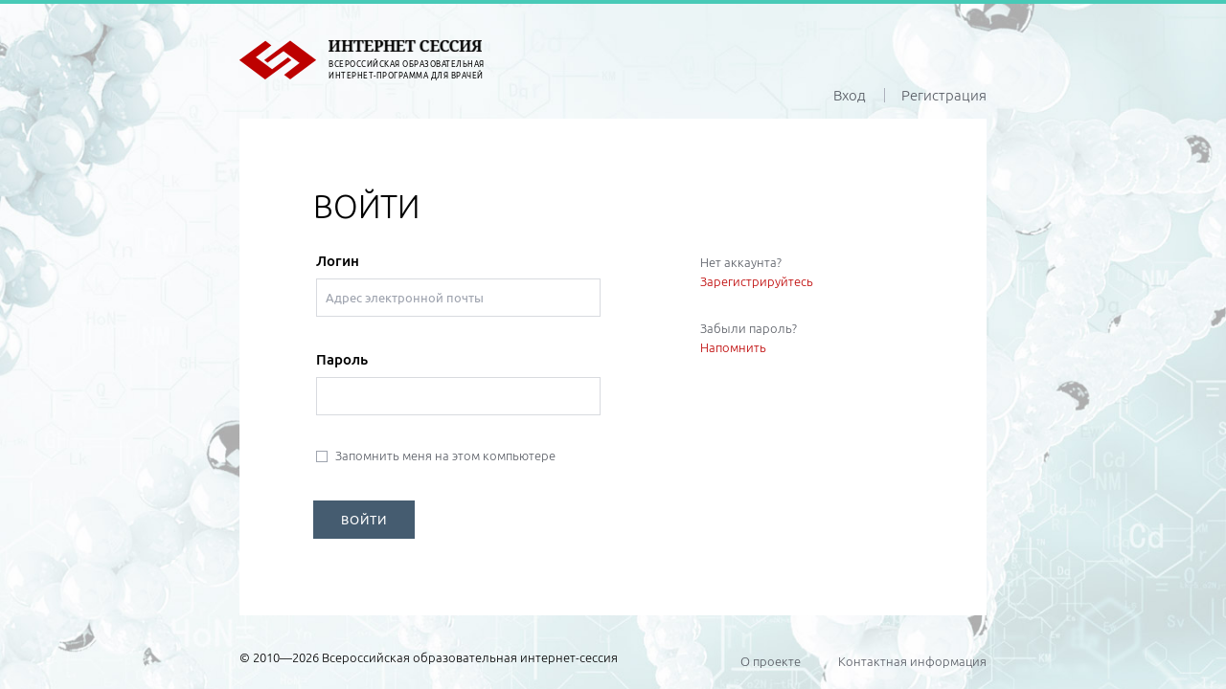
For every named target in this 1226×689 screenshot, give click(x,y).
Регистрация (944, 95)
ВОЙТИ (364, 519)
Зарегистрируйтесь (756, 281)
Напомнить (733, 347)
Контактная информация (912, 661)
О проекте (770, 661)
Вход (849, 95)
